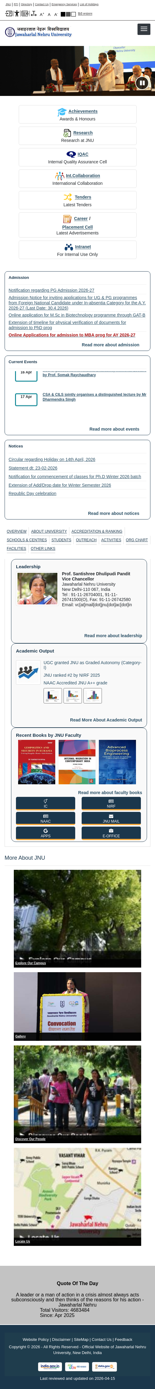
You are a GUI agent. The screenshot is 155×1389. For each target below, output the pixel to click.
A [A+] (42, 14)
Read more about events (114, 429)
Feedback (123, 1339)
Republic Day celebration (32, 493)
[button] (144, 29)
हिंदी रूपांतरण (85, 14)
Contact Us (42, 4)
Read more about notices (113, 513)
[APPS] (45, 833)
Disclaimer (61, 1339)
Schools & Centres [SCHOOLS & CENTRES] (27, 540)
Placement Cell (77, 227)
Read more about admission (110, 344)
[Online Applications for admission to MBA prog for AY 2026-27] (77, 335)
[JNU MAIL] (111, 818)
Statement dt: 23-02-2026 (33, 468)
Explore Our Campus (30, 963)
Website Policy (36, 1339)
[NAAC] (45, 818)
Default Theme (73, 14)
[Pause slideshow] (142, 83)
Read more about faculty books (110, 792)
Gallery (20, 1036)
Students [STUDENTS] (62, 540)
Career (75, 218)
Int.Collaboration (77, 175)
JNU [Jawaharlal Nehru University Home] (8, 4)
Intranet (77, 246)
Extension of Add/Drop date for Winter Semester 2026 (60, 485)
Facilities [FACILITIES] (16, 548)
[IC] (45, 803)
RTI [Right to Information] (16, 4)
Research (77, 132)
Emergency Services (64, 4)
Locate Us (22, 1241)
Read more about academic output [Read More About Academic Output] (106, 719)
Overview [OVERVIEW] (16, 531)
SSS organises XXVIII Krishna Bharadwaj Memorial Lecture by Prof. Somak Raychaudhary (94, 374)
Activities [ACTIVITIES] (111, 540)
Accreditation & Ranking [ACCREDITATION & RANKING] (97, 531)
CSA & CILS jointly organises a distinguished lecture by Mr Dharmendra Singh (94, 399)
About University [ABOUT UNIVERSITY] (49, 531)
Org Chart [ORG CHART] (137, 540)
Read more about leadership (113, 635)
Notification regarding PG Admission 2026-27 (51, 290)
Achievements (77, 111)
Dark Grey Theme (68, 14)
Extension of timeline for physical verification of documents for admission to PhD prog (67, 325)
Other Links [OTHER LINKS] (43, 548)
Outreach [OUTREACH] (86, 540)
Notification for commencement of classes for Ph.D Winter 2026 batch (75, 476)
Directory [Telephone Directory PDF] (26, 4)
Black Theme (63, 14)
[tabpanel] (77, 700)
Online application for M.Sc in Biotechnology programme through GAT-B (77, 315)
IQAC (77, 154)
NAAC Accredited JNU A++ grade (75, 682)
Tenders (77, 197)
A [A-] (56, 14)
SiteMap (81, 1339)
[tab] (17, 531)
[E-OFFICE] (111, 833)
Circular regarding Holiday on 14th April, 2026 (52, 459)
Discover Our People (30, 1139)
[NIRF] (111, 803)
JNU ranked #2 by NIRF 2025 (72, 675)
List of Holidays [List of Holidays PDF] (89, 4)
